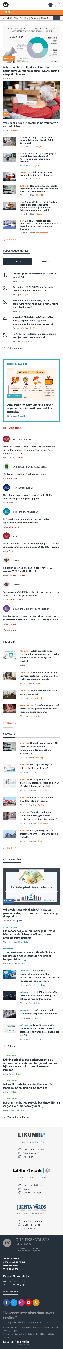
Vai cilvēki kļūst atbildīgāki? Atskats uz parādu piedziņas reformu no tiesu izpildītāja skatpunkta (30, 913)
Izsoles (27, 1189)
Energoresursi (16, 458)
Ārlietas (41, 841)
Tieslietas (40, 214)
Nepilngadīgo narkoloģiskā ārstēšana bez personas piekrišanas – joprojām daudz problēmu (39, 708)
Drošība (41, 805)
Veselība (37, 716)
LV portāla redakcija (16, 1276)
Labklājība (13, 131)
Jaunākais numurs (32, 1221)
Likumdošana (24, 942)
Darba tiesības (44, 790)
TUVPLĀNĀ (9, 734)
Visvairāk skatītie (32, 1153)
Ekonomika (14, 527)
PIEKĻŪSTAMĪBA (10, 1266)
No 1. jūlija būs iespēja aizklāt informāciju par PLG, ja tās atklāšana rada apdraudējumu (38, 995)
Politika (12, 79)
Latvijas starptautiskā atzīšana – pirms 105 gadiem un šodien (39, 833)
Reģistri (37, 1003)
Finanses (13, 503)
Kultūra (39, 179)
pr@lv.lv (23, 1285)
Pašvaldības (14, 479)
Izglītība (37, 166)
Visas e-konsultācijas (18, 1117)
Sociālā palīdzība (16, 1110)
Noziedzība (39, 698)
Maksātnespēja (43, 233)
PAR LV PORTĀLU (11, 1259)
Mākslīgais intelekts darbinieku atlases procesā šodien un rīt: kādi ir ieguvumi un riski (39, 782)
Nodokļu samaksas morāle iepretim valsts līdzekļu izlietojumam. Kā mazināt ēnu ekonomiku (39, 189)
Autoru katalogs (31, 1225)
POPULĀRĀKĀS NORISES (16, 251)
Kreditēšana (43, 823)
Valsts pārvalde (16, 600)
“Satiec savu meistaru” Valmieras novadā (24, 474)
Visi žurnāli (29, 1228)
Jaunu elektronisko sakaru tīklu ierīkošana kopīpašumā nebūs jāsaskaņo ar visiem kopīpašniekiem (29, 956)
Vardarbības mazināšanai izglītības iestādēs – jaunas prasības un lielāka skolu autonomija (39, 675)
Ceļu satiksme (40, 985)
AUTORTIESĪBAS (10, 1269)
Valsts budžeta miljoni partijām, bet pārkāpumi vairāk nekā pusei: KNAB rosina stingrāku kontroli (31, 71)
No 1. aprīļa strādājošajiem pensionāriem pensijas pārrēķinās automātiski (37, 140)
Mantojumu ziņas (32, 1193)
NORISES (7, 12)
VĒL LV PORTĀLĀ (12, 859)
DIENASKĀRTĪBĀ (12, 428)
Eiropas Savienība (17, 575)
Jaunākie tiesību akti (34, 1150)
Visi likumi (28, 1157)
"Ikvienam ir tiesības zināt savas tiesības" (28, 1315)
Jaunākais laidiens (33, 1185)
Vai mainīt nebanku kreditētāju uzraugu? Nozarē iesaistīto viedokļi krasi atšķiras (37, 815)
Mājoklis (22, 964)
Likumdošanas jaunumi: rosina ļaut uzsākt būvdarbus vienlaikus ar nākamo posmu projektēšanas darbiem (29, 934)
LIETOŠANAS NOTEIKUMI (15, 1262)
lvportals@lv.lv (18, 1281)
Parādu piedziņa (17, 921)
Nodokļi (39, 195)
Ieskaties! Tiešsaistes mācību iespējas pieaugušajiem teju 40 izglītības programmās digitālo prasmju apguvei (33, 320)
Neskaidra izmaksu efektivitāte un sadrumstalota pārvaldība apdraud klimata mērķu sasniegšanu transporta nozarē (29, 450)
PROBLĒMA (9, 642)
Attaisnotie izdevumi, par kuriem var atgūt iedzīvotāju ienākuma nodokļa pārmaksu (30, 408)
